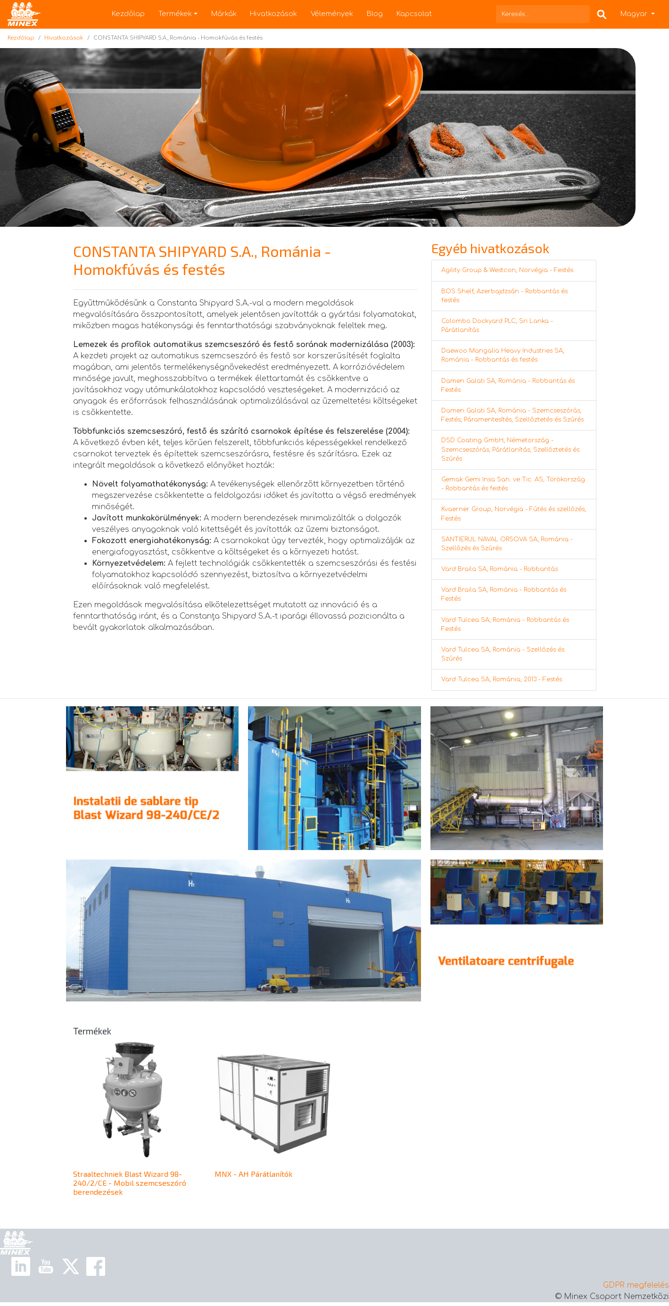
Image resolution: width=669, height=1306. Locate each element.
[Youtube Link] (45, 1266)
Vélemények (332, 13)
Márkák (224, 13)
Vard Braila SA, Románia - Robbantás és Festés (503, 594)
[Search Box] (602, 14)
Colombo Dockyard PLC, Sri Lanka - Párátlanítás (497, 325)
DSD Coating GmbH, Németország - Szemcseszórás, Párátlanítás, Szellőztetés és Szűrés (510, 449)
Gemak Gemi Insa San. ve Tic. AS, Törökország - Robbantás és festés (513, 484)
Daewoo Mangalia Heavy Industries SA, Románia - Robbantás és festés (502, 355)
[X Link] (70, 1266)
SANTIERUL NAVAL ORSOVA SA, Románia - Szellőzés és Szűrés (507, 544)
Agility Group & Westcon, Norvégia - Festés (507, 270)
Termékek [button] (175, 13)
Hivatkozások (273, 13)
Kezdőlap (128, 13)
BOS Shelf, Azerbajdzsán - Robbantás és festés (504, 296)
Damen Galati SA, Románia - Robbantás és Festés (508, 385)
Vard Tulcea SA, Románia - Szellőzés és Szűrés (502, 654)
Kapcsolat (414, 13)
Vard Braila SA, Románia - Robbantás (499, 569)
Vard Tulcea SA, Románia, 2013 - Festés (501, 679)
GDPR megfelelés (636, 1285)
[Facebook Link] (95, 1266)
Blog (375, 13)
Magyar (634, 13)
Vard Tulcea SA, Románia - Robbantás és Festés (505, 624)
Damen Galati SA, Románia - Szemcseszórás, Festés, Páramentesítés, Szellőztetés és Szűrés (512, 415)
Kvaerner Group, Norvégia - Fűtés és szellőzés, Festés (513, 513)
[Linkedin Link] (20, 1266)
